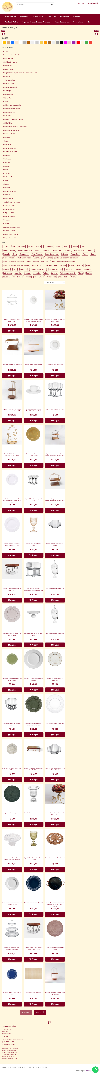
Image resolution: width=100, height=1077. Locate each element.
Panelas (6, 137)
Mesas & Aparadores (62, 22)
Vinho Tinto (63, 277)
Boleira (38, 246)
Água (13, 246)
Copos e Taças (8, 83)
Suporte (27, 273)
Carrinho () (93, 3)
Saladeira (7, 159)
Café (58, 246)
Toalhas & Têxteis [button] (12, 22)
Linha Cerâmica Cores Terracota (63, 262)
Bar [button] (90, 22)
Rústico (78, 269)
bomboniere (48, 246)
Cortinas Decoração (10, 87)
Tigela (80, 273)
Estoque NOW (91, 1071)
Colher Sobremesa (25, 250)
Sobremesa (7, 273)
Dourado (6, 254)
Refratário (7, 155)
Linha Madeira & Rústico (11, 109)
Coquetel (46, 250)
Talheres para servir (67, 273)
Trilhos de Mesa (9, 177)
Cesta (83, 246)
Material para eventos (11, 130)
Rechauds (7, 144)
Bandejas (21, 246)
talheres (54, 273)
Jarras (6, 101)
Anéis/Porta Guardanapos (12, 202)
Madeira (63, 265)
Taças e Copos (6, 1033)
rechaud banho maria (38, 269)
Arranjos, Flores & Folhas (12, 55)
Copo (37, 250)
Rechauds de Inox (9, 148)
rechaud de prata (55, 269)
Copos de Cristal (9, 209)
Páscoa (6, 141)
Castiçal (66, 246)
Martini (71, 265)
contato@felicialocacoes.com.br (13, 1040)
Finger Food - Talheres (11, 238)
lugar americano (51, 265)
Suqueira (6, 166)
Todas (5, 51)
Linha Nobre (36, 265)
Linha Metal (7, 116)
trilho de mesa (18, 277)
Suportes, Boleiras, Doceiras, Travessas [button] (37, 22)
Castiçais (6, 76)
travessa (6, 277)
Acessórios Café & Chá (11, 227)
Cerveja (75, 246)
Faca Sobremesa (51, 254)
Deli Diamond (79, 250)
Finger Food (7, 98)
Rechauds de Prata (10, 152)
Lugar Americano (9, 191)
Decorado (67, 250)
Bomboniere (7, 65)
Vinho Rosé (51, 277)
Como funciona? (11, 17)
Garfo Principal (8, 258)
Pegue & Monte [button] (79, 22)
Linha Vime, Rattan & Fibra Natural (15, 126)
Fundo (85, 254)
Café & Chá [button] (52, 17)
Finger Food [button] (65, 17)
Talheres (6, 195)
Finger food (75, 254)
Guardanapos (8, 198)
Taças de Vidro (8, 213)
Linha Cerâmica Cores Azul (37, 262)
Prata (88, 265)
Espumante (24, 254)
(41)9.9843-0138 (9, 1042)
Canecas (6, 220)
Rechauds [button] (77, 17)
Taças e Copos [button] (39, 17)
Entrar (81, 3)
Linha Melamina (9, 112)
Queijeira (6, 269)
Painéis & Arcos (9, 134)
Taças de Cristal (9, 205)
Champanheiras (9, 80)
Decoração (7, 91)
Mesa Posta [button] (25, 17)
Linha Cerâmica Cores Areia (13, 262)
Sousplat (6, 187)
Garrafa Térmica (9, 231)
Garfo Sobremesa (24, 258)
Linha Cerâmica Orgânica (12, 105)
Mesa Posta (5, 1031)
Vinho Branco (39, 277)
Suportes (6, 162)
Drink (15, 254)
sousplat (18, 273)
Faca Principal (37, 254)
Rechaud (23, 269)
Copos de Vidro (9, 216)
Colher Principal (9, 250)
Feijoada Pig (8, 94)
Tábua (45, 273)
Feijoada (64, 254)
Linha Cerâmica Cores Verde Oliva (16, 265)
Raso (15, 269)
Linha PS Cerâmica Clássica (13, 119)
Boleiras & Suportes (10, 62)
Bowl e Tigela (8, 69)
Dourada (90, 250)
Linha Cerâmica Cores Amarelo (67, 258)
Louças (6, 184)
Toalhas (6, 173)
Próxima (40, 1012)
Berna (30, 246)
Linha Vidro (7, 123)
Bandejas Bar (8, 58)
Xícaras (6, 223)
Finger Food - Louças (10, 234)
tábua (5, 170)
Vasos (5, 180)
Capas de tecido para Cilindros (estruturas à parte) (20, 73)
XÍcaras (73, 277)
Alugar (12, 331)
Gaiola (93, 254)
